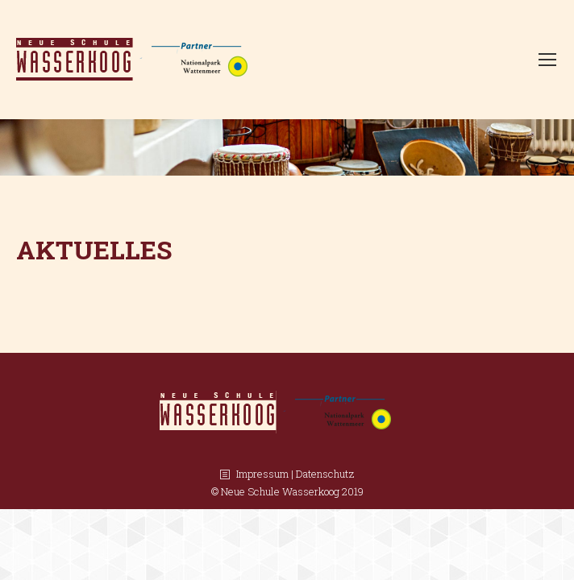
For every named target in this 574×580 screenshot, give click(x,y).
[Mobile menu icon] (547, 59)
